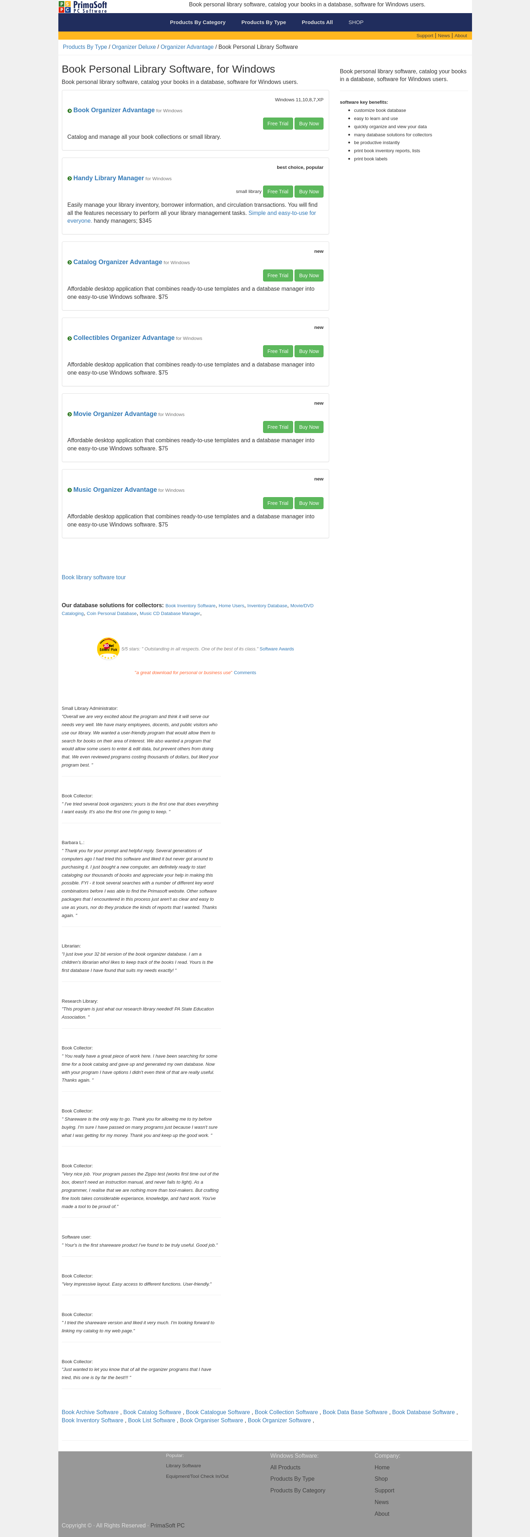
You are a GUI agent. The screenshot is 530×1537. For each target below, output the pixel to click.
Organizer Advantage (187, 47)
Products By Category (298, 1490)
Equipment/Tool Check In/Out (197, 1476)
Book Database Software (423, 1412)
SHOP (356, 22)
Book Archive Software (90, 1412)
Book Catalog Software (152, 1412)
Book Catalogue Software (218, 1412)
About (382, 1514)
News (382, 1502)
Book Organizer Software (279, 1420)
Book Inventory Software (92, 1420)
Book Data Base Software (355, 1412)
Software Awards (277, 648)
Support (385, 1490)
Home (382, 1467)
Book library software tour (94, 577)
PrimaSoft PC (168, 1525)
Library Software (183, 1465)
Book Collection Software (286, 1412)
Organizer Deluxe (134, 47)
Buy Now (309, 123)
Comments (245, 672)
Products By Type (85, 47)
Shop (381, 1479)
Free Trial (278, 123)
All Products (285, 1467)
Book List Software (151, 1420)
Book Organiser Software (211, 1420)
